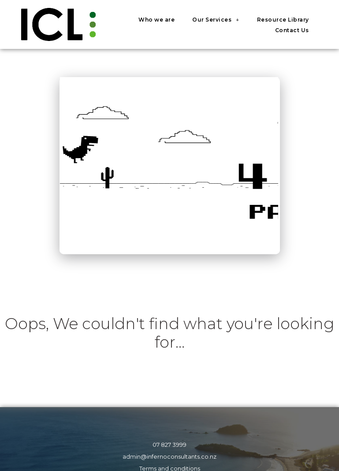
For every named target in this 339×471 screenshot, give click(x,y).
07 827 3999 (169, 444)
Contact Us (292, 30)
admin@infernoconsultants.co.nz (169, 456)
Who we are (156, 19)
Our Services (215, 20)
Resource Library (283, 19)
